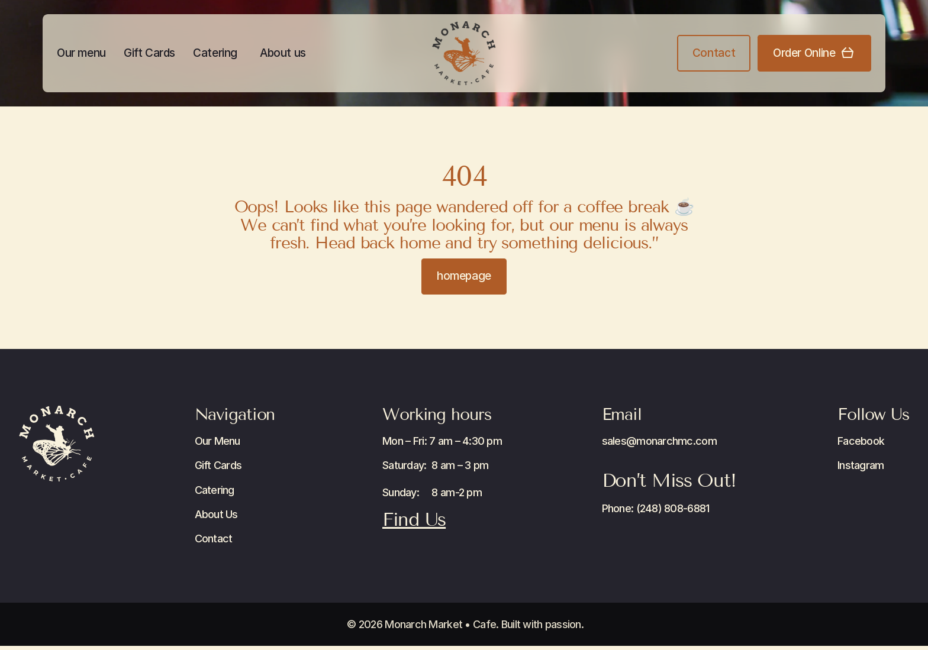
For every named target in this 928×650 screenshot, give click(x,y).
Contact (214, 538)
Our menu (81, 53)
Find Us (414, 519)
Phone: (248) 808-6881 (656, 508)
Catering (215, 53)
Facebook (860, 441)
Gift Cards (149, 53)
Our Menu (217, 441)
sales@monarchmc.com (659, 441)
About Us (216, 514)
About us (283, 53)
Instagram (860, 465)
